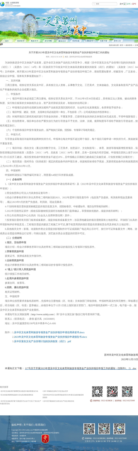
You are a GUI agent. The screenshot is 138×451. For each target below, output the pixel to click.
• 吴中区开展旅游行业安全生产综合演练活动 (58, 401)
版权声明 (17, 424)
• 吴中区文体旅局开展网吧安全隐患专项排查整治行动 (19, 391)
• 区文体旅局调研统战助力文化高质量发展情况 (16, 395)
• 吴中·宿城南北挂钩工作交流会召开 (55, 391)
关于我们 (28, 424)
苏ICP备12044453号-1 (27, 438)
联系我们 (40, 424)
